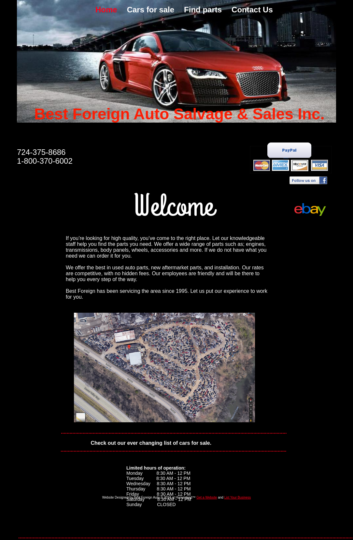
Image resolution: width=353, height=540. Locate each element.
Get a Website (206, 497)
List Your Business (237, 497)
